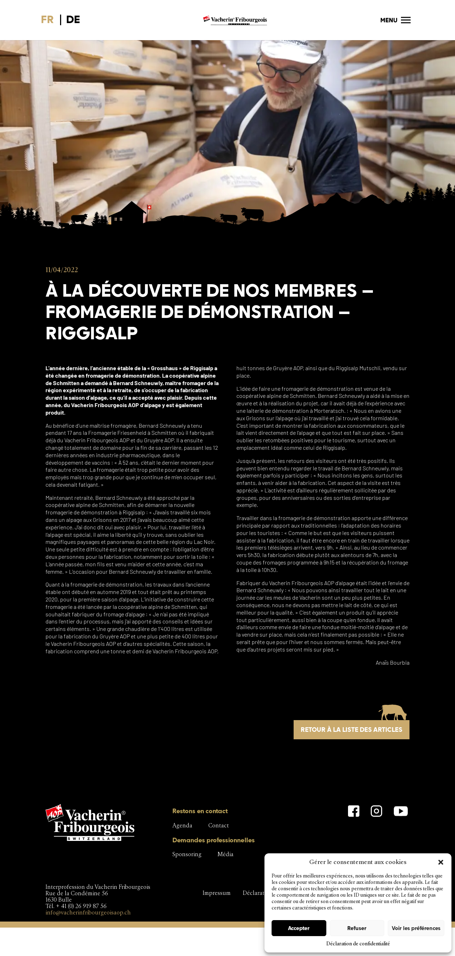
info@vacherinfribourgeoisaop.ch (88, 912)
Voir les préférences (416, 928)
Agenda (182, 825)
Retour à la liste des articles (351, 729)
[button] (440, 862)
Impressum (217, 893)
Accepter (299, 928)
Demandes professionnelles (213, 840)
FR (47, 19)
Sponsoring (187, 854)
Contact (218, 825)
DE (73, 19)
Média (226, 854)
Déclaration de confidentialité (358, 944)
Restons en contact (200, 811)
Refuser (356, 928)
